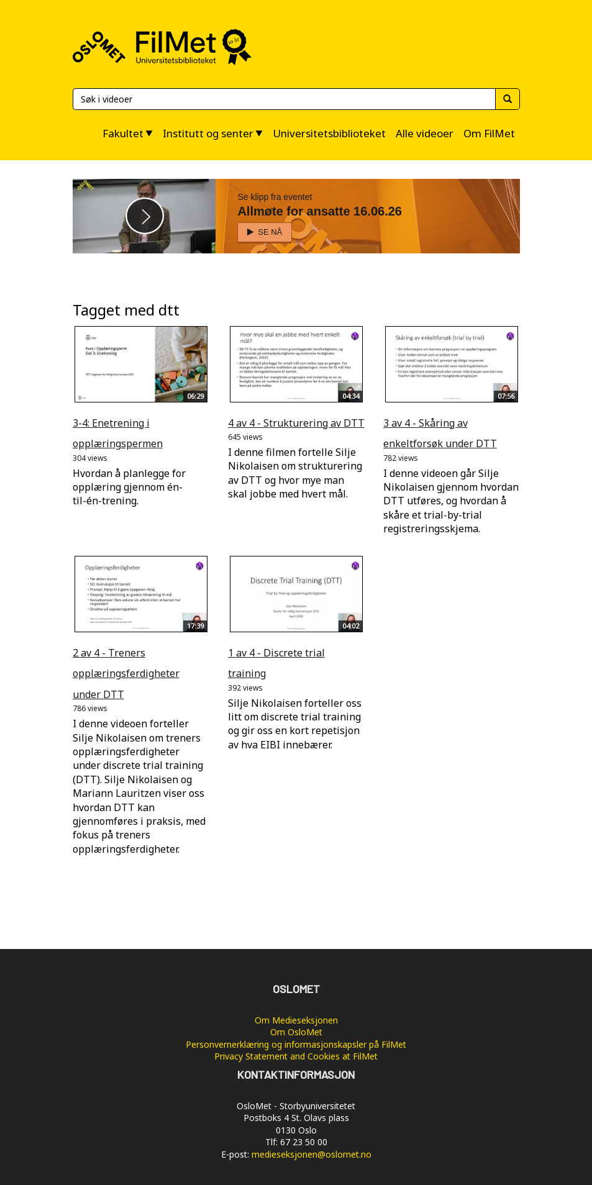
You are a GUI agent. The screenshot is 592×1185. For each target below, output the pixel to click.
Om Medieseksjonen (296, 1020)
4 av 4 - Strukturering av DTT (296, 423)
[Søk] (284, 99)
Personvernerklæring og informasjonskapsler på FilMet (296, 1044)
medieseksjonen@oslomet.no (311, 1154)
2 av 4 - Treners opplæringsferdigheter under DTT (126, 673)
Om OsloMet (296, 1032)
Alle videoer (424, 133)
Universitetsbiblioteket (329, 133)
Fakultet (122, 133)
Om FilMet (489, 133)
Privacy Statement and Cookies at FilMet (296, 1056)
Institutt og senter (208, 133)
